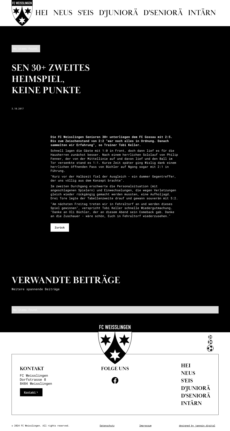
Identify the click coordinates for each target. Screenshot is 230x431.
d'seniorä (163, 13)
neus (188, 373)
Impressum (145, 425)
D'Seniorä (195, 395)
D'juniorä (118, 13)
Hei (41, 13)
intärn (202, 13)
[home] (22, 13)
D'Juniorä (195, 388)
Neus (62, 13)
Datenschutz (107, 425)
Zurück (60, 227)
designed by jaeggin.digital (197, 425)
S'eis (86, 13)
